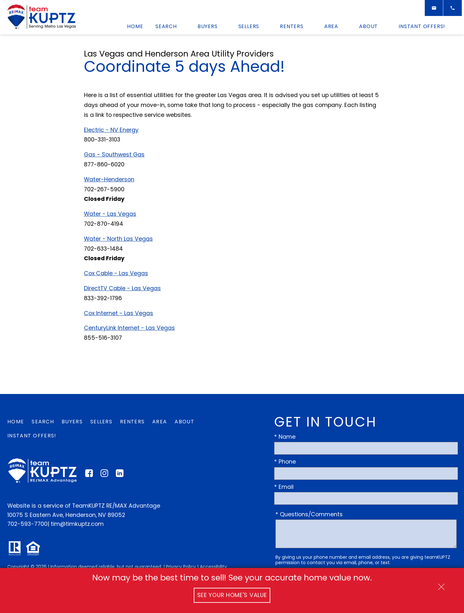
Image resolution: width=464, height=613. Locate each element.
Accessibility (213, 567)
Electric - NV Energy (111, 130)
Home (135, 26)
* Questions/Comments (309, 514)
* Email (284, 487)
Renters (132, 421)
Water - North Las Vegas (118, 239)
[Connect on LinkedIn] (119, 475)
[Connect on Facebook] (89, 475)
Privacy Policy (181, 567)
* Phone (285, 461)
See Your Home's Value (232, 595)
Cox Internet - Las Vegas (118, 313)
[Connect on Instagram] (104, 475)
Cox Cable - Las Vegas (116, 273)
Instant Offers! (31, 435)
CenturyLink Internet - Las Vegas (129, 328)
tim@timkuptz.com (77, 524)
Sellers (101, 421)
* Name (285, 437)
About (184, 421)
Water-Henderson (109, 179)
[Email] (434, 8)
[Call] (452, 8)
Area (159, 421)
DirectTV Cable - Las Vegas (122, 288)
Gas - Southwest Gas (114, 154)
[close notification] (441, 584)
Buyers (72, 421)
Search (43, 421)
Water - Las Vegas (110, 214)
